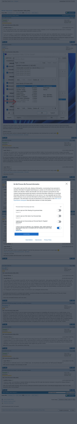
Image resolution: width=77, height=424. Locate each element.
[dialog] (38, 212)
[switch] (59, 210)
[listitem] (38, 207)
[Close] (67, 184)
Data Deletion (29, 240)
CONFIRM (26, 234)
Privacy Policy (47, 240)
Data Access (38, 240)
